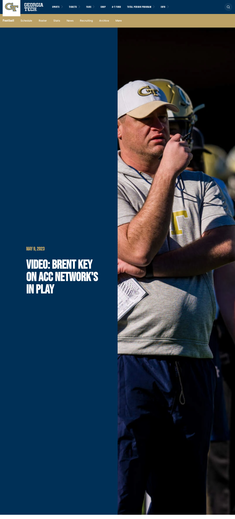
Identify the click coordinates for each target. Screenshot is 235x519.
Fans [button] (93, 9)
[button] (228, 9)
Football (8, 25)
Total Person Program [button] (150, 9)
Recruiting (86, 25)
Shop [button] (110, 9)
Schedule (26, 25)
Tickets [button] (75, 9)
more (118, 25)
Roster (43, 25)
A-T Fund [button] (124, 9)
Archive (104, 25)
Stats (56, 25)
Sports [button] (56, 9)
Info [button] (176, 9)
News (70, 25)
